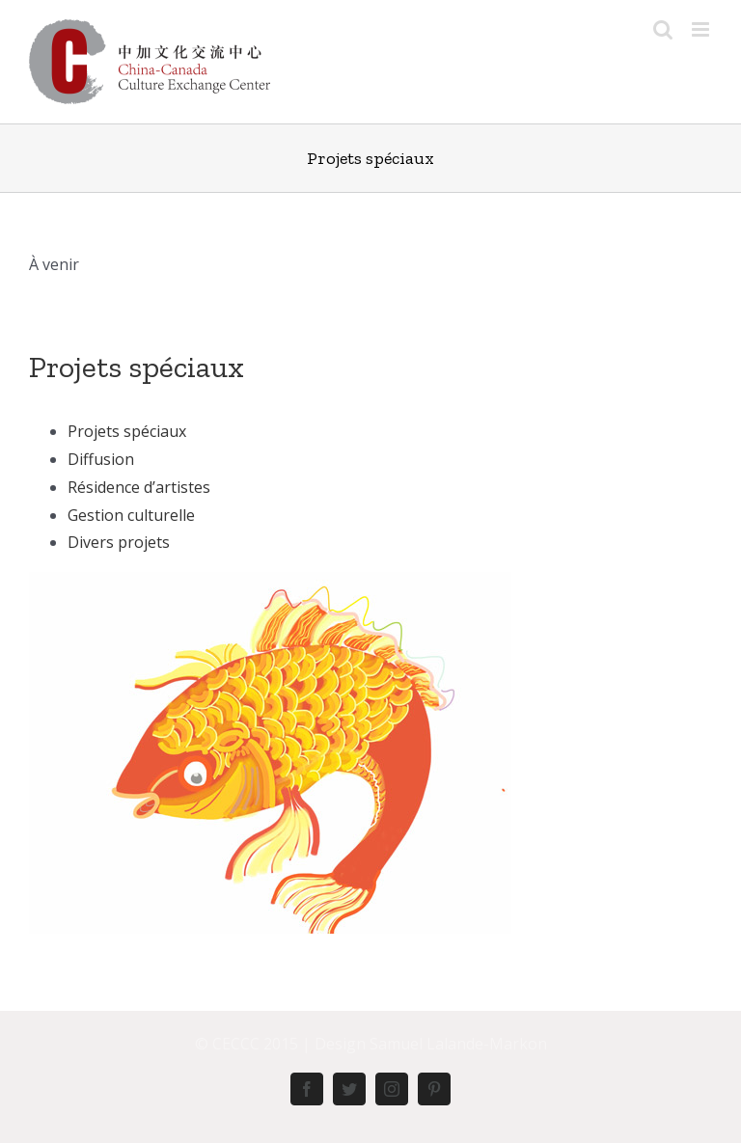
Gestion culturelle (131, 515)
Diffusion (101, 459)
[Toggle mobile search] (662, 29)
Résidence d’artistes (139, 487)
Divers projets (119, 542)
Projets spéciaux (136, 366)
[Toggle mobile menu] (702, 29)
